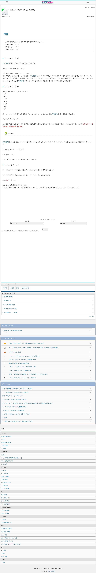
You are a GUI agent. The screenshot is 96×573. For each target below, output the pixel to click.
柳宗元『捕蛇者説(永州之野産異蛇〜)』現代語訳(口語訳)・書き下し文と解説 (28, 374)
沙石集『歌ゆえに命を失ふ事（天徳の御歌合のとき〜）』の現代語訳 (26, 343)
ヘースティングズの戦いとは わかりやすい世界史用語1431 (24, 356)
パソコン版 (51, 571)
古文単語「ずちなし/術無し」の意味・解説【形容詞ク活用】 (17, 421)
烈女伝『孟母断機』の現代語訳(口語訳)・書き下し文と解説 (17, 388)
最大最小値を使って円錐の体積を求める (19, 363)
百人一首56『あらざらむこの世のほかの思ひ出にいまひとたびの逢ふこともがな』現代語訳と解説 (33, 347)
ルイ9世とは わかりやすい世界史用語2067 (13, 410)
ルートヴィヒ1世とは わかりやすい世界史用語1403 (22, 359)
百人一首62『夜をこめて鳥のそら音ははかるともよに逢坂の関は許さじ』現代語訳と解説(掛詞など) (27, 403)
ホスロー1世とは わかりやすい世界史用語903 (14, 406)
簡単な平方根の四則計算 (15, 352)
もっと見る (91, 316)
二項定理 (6, 63)
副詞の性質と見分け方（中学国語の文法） (13, 396)
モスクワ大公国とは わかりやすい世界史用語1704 (15, 392)
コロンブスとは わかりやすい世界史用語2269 (14, 399)
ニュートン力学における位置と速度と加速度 (20, 370)
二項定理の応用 (25, 288)
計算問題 (5, 288)
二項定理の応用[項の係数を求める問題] (41, 331)
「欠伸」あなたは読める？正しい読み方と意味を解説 (22, 367)
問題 (17, 288)
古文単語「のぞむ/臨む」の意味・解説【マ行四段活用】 (16, 414)
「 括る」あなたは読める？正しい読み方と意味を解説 (22, 377)
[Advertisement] (48, 23)
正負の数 (4, 417)
